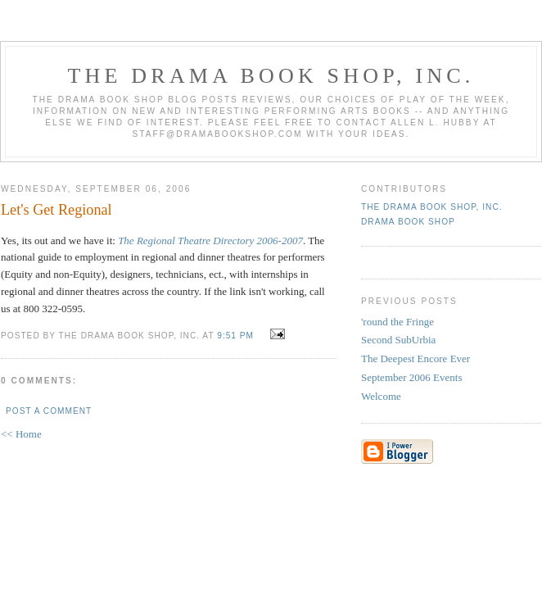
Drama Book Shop (408, 221)
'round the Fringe (397, 321)
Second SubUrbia (398, 340)
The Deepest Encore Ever (415, 358)
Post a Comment (49, 410)
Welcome (381, 396)
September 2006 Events (411, 377)
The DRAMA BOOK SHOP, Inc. (271, 76)
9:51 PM (235, 335)
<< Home (21, 434)
